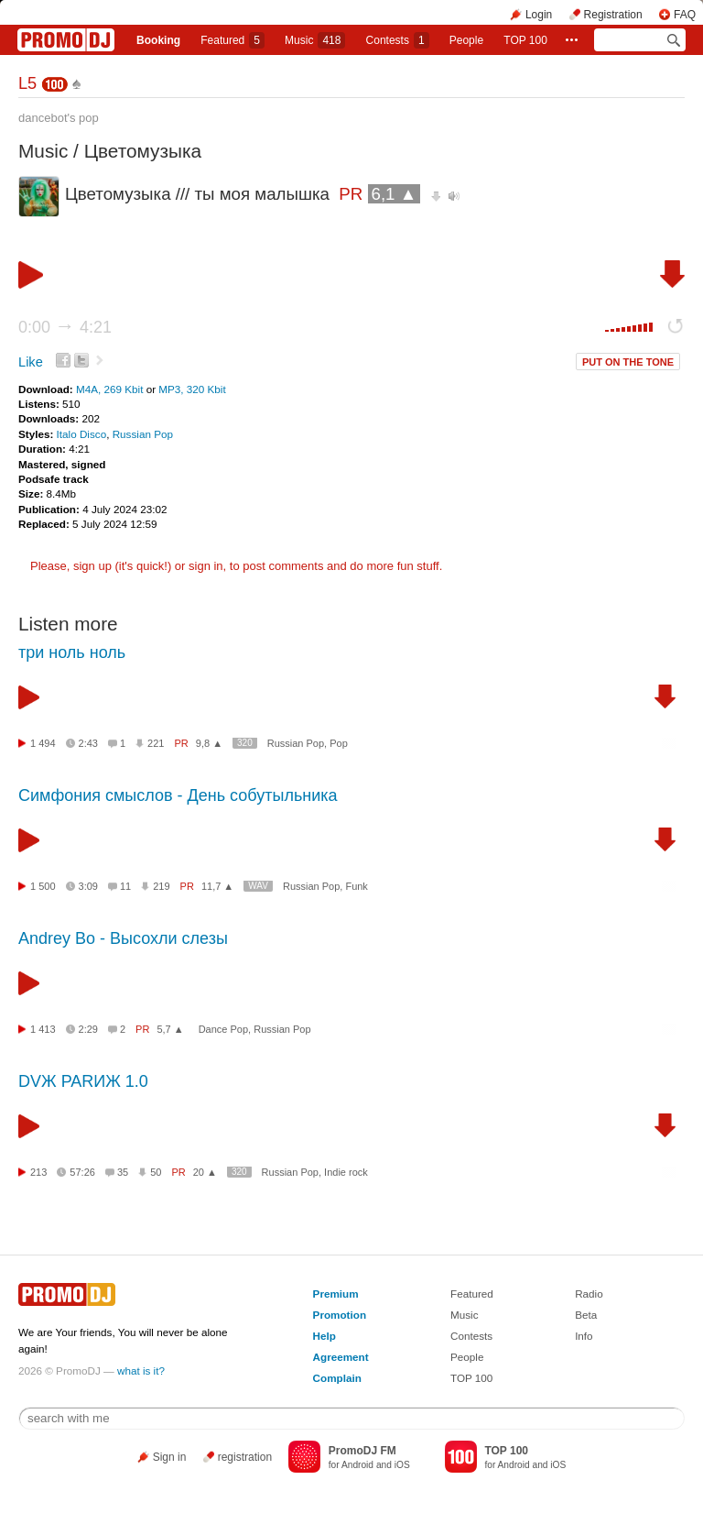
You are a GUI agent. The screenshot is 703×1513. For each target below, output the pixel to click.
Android (357, 1465)
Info (584, 1336)
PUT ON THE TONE (628, 361)
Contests (471, 1336)
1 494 (43, 743)
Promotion (339, 1315)
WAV (258, 886)
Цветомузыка (142, 150)
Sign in (170, 1457)
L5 (27, 83)
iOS (402, 1465)
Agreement (341, 1357)
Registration (613, 14)
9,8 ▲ (209, 743)
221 (155, 743)
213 (38, 1172)
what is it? (141, 1370)
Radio (589, 1293)
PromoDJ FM (362, 1450)
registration (245, 1457)
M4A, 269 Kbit (111, 389)
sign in (206, 566)
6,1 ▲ (394, 193)
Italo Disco (82, 434)
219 (161, 886)
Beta (586, 1315)
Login (538, 14)
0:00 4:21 (65, 327)
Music (315, 40)
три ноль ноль (71, 652)
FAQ (685, 14)
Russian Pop (143, 434)
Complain (337, 1378)
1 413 (43, 1029)
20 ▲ (205, 1172)
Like (30, 362)
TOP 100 (525, 40)
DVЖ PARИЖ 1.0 (83, 1081)
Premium (336, 1293)
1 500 (43, 886)
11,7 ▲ (217, 886)
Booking (158, 40)
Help (324, 1336)
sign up (92, 566)
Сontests (397, 40)
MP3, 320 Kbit (191, 389)
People (466, 40)
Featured (232, 40)
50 (155, 1172)
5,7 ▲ (170, 1029)
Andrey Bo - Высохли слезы (123, 938)
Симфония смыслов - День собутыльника (178, 795)
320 (245, 743)
